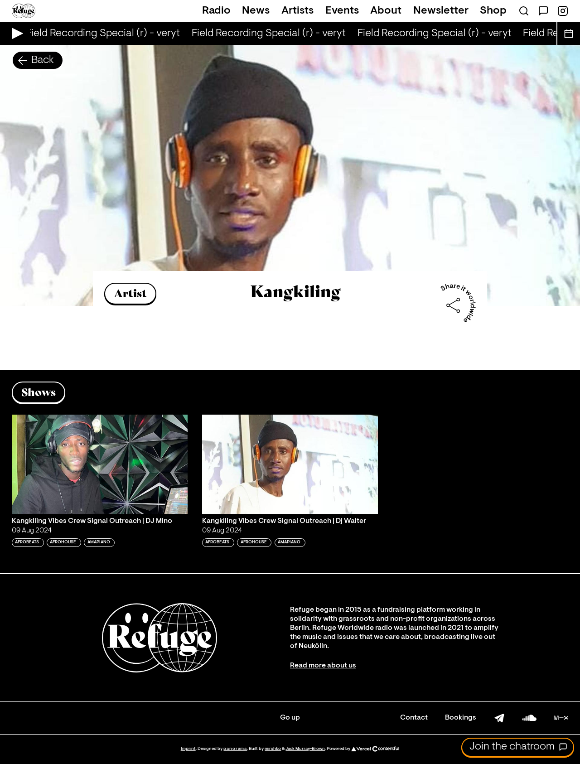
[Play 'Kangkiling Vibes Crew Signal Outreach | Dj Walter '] (290, 464)
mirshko (273, 749)
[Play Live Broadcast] (15, 33)
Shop (493, 10)
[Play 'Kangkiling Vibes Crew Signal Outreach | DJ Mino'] (100, 464)
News (256, 10)
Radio (216, 10)
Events (342, 10)
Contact (414, 717)
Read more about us (323, 665)
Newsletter (441, 10)
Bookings (460, 717)
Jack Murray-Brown (305, 749)
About (385, 10)
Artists (297, 10)
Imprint (188, 749)
